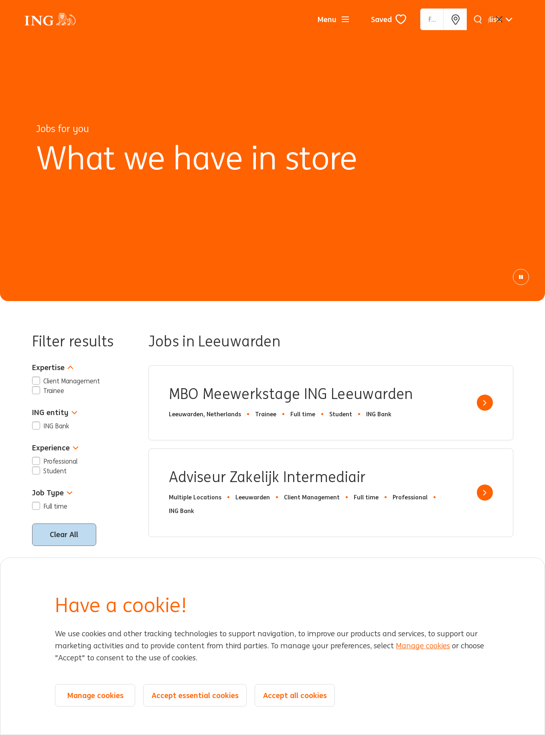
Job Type (52, 492)
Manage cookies (423, 645)
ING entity (54, 412)
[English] (494, 19)
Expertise (52, 367)
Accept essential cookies (195, 695)
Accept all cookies (295, 695)
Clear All (64, 534)
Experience (55, 447)
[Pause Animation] (521, 277)
